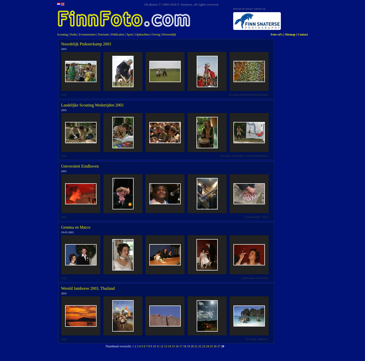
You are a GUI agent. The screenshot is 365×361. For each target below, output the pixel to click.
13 (165, 346)
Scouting (62, 34)
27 (219, 346)
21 (196, 346)
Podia (73, 34)
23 (203, 346)
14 (169, 346)
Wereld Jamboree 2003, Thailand (88, 288)
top (64, 94)
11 (158, 346)
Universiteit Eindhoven (80, 166)
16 (177, 346)
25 (211, 346)
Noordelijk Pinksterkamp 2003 (86, 44)
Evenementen (87, 34)
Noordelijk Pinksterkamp (253, 94)
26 (215, 346)
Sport (129, 34)
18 (184, 346)
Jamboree (262, 339)
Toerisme (103, 34)
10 (154, 346)
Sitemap (290, 34)
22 (200, 346)
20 (192, 346)
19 (188, 346)
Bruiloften (262, 278)
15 (173, 346)
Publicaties (117, 34)
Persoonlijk (169, 34)
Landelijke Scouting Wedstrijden (250, 155)
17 (180, 346)
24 (207, 346)
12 (161, 346)
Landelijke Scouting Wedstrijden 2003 (92, 105)
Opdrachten (142, 34)
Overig (156, 34)
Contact (303, 34)
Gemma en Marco (75, 227)
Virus (264, 216)
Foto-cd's (277, 34)
